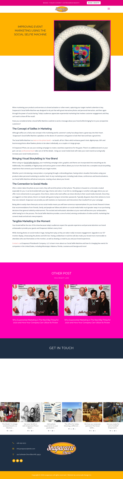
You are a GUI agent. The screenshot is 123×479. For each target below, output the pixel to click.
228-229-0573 (21, 443)
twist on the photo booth (42, 140)
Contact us (16, 243)
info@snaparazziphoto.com (26, 449)
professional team (28, 151)
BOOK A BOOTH (94, 3)
